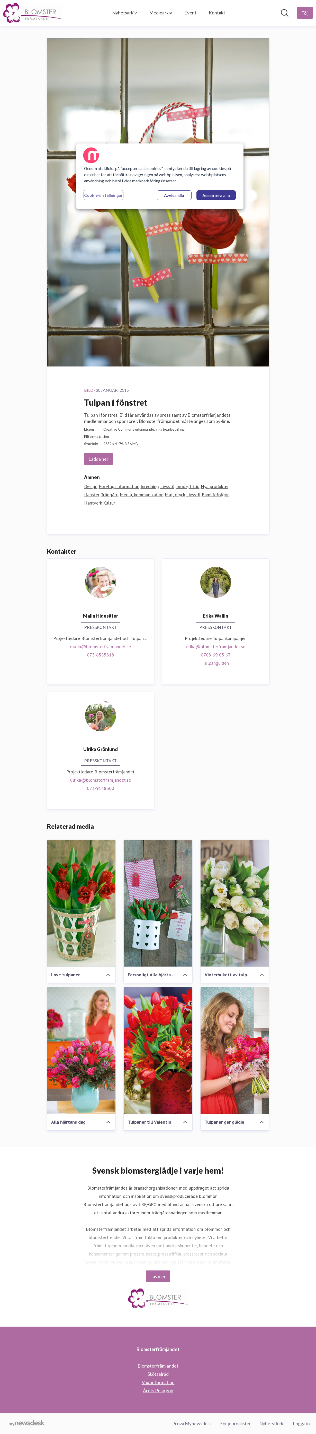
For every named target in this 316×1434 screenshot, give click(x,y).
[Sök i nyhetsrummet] (285, 13)
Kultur (109, 503)
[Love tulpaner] (81, 903)
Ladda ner (98, 459)
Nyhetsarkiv (124, 12)
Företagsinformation (119, 486)
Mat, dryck (175, 495)
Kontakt (217, 12)
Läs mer (158, 1276)
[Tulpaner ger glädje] (235, 1050)
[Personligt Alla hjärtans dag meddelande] (158, 903)
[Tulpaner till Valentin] (158, 1050)
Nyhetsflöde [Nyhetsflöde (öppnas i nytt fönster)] (272, 1423)
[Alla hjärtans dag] (81, 1050)
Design (90, 486)
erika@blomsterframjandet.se (215, 647)
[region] (159, 176)
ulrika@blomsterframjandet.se (100, 780)
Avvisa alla (174, 195)
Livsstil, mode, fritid (180, 486)
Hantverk (93, 503)
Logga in (301, 1423)
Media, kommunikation (142, 495)
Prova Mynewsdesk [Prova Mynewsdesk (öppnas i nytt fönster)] (192, 1423)
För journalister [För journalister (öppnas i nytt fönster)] (235, 1423)
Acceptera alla (216, 195)
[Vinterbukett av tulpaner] (235, 903)
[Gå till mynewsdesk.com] (26, 1424)
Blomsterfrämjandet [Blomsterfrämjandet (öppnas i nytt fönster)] (158, 1366)
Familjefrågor (215, 495)
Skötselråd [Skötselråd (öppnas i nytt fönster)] (158, 1374)
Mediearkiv (160, 12)
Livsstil (193, 495)
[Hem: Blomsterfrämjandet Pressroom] (33, 13)
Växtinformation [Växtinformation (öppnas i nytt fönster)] (158, 1382)
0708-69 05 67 (216, 655)
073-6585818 (100, 655)
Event (190, 12)
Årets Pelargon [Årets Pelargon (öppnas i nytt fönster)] (158, 1390)
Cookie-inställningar (103, 195)
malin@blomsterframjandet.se (100, 647)
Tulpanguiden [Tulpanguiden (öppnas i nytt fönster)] (216, 663)
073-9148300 (100, 788)
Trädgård (110, 495)
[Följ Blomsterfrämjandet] (305, 13)
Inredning (150, 486)
